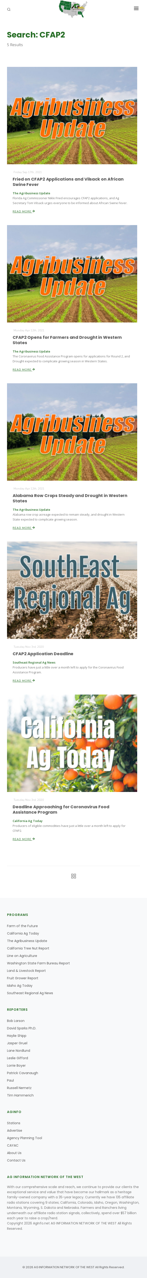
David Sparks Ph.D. (21, 1028)
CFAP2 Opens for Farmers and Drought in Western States (67, 339)
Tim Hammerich (20, 1095)
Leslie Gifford (17, 1058)
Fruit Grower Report (22, 978)
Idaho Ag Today (19, 985)
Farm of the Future (22, 926)
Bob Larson (16, 1020)
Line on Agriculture (22, 955)
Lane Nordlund (18, 1050)
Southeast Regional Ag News (30, 993)
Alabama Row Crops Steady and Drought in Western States (70, 498)
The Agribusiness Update (27, 941)
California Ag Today (23, 933)
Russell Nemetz (19, 1088)
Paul (10, 1080)
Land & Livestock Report (26, 970)
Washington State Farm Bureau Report (38, 963)
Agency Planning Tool (24, 1138)
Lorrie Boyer (16, 1065)
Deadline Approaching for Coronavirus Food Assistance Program (61, 809)
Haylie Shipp (16, 1035)
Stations (13, 1123)
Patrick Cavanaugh (22, 1073)
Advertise (14, 1130)
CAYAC (12, 1145)
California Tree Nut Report (28, 948)
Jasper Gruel (17, 1043)
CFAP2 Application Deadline (43, 654)
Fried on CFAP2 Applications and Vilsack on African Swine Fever (68, 181)
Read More (24, 211)
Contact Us (16, 1160)
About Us (14, 1153)
